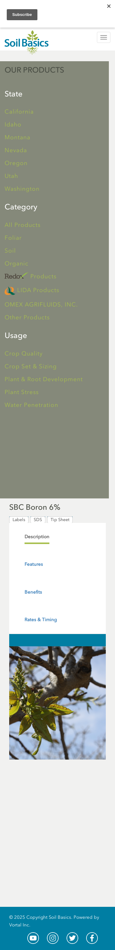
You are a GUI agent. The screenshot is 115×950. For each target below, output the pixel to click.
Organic (17, 263)
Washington (22, 188)
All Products (22, 224)
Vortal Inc (19, 925)
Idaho (13, 124)
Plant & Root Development (44, 379)
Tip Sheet (60, 519)
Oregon (16, 163)
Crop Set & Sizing (31, 366)
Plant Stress (22, 392)
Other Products (27, 317)
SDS (38, 519)
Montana (17, 137)
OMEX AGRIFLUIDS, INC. (41, 304)
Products (30, 276)
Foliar (13, 237)
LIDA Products (32, 290)
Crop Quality (24, 353)
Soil (10, 250)
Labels (19, 519)
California (19, 111)
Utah (11, 175)
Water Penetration (31, 404)
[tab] (37, 537)
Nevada (16, 150)
